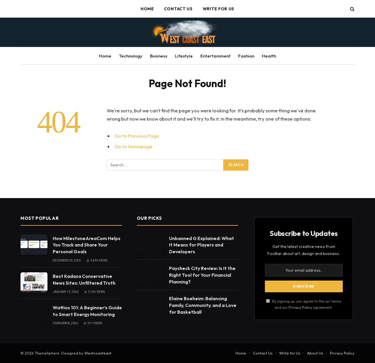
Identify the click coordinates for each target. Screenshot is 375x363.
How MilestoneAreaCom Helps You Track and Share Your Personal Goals (86, 245)
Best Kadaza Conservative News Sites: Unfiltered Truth (84, 279)
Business (158, 56)
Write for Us (218, 8)
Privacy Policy (300, 307)
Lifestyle (184, 56)
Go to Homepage (134, 146)
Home (147, 8)
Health (269, 56)
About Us (315, 353)
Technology (130, 56)
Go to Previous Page (137, 136)
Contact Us (178, 8)
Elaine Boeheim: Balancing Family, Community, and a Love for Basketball (202, 305)
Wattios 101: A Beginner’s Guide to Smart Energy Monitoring (87, 311)
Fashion (246, 56)
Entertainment (215, 56)
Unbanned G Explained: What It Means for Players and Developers (201, 245)
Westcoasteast (97, 353)
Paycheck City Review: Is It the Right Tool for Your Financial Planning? (202, 275)
